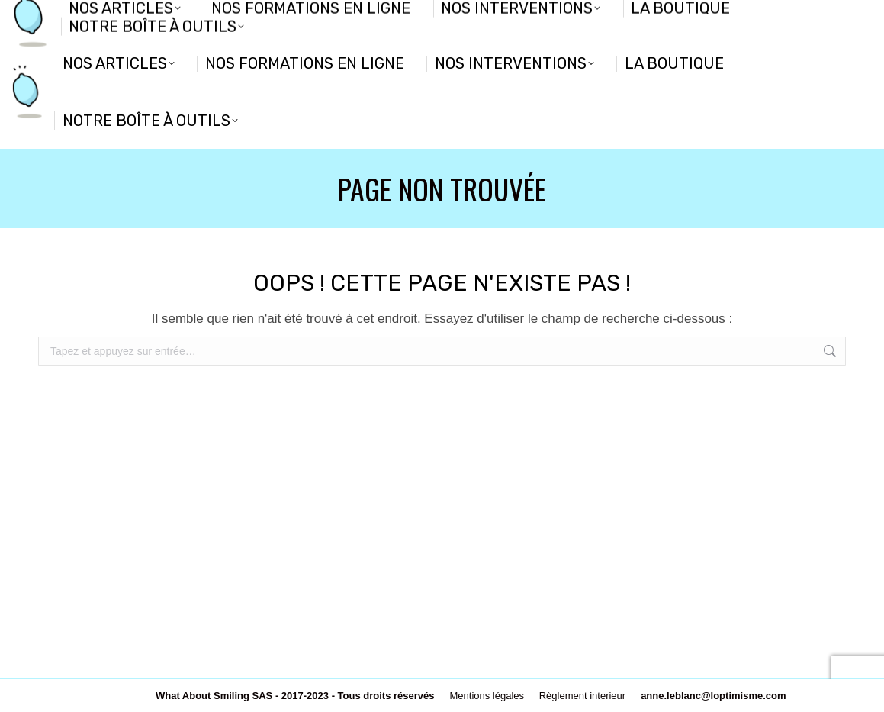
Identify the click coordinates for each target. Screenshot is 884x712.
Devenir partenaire (79, 17)
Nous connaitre (182, 17)
